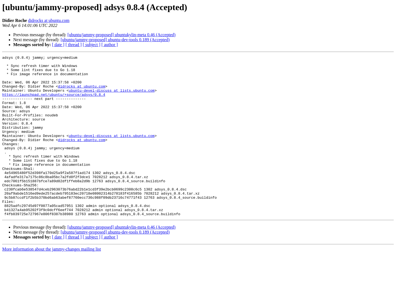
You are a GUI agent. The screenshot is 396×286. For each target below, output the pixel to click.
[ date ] (58, 44)
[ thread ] (73, 44)
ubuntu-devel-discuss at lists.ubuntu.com (112, 97)
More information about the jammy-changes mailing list (51, 281)
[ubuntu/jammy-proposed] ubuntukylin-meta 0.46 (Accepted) (121, 34)
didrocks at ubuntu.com (49, 20)
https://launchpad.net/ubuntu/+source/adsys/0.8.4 (53, 102)
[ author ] (109, 44)
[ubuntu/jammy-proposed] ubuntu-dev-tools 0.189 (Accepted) (115, 39)
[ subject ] (91, 44)
